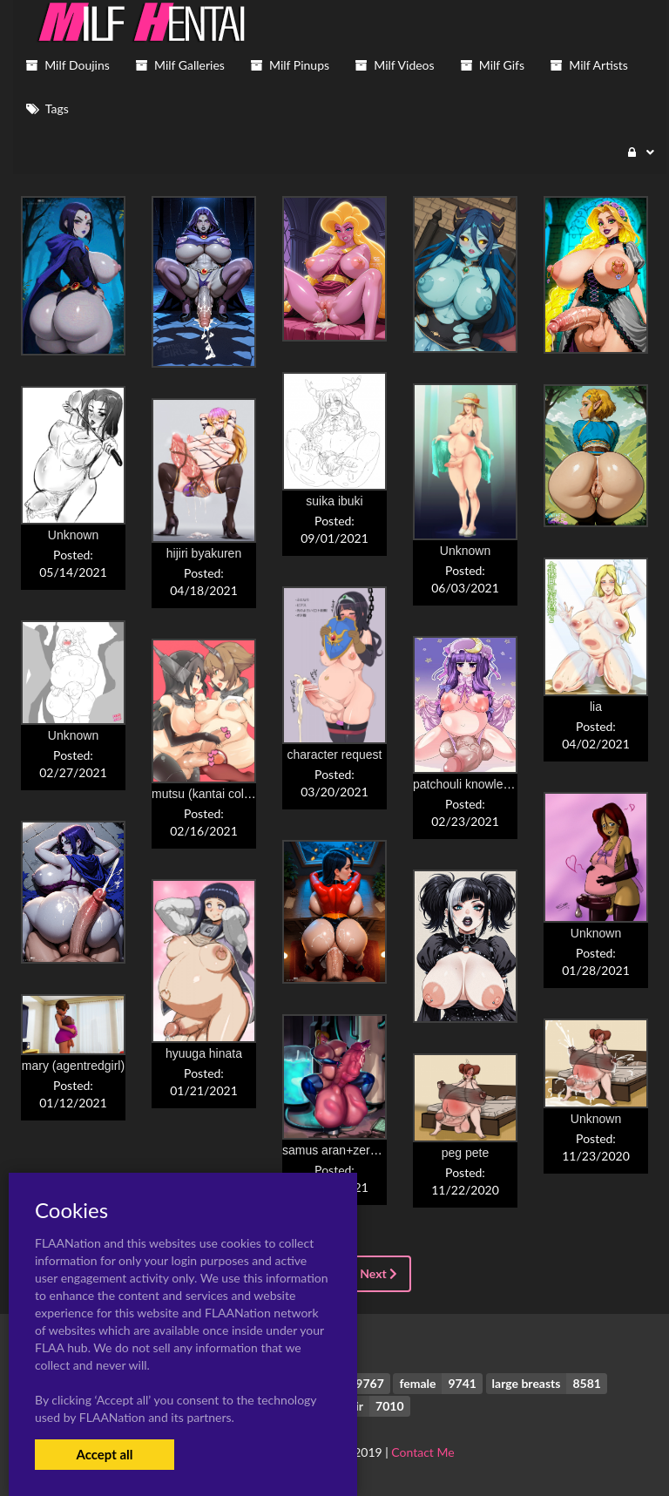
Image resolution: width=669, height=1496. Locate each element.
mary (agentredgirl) (73, 1066)
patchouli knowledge (468, 784)
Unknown (465, 551)
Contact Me (422, 1452)
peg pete (466, 1153)
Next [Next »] (378, 1273)
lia (596, 707)
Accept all (104, 1454)
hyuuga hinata (204, 1053)
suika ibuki (334, 501)
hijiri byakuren (203, 553)
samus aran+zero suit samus (360, 1150)
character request (334, 755)
